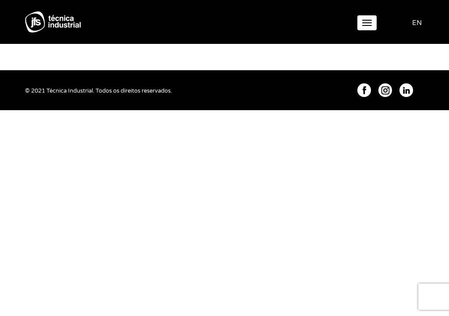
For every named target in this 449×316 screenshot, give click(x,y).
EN (417, 23)
